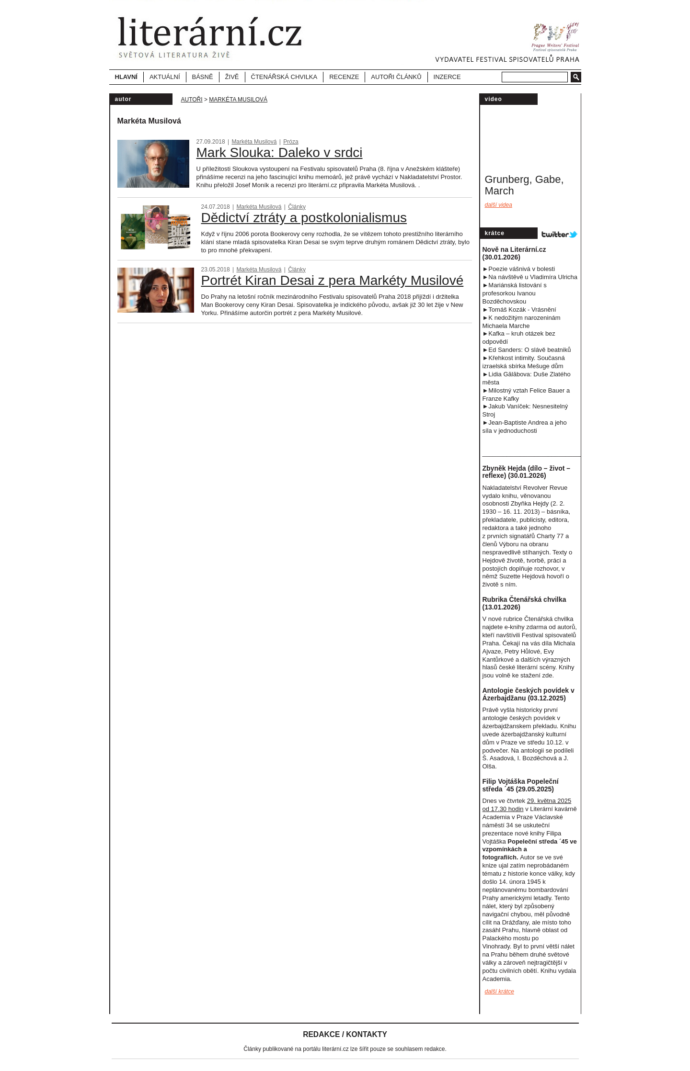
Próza (290, 141)
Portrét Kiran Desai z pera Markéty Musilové (332, 280)
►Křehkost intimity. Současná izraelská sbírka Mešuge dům (524, 362)
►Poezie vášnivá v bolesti (519, 268)
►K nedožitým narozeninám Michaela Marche (522, 321)
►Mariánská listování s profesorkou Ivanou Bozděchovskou (515, 293)
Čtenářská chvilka (284, 76)
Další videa (498, 205)
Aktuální (165, 76)
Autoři (192, 99)
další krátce (499, 991)
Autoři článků (396, 76)
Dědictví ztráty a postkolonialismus (304, 217)
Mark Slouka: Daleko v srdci (279, 152)
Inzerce (447, 76)
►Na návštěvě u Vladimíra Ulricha (530, 277)
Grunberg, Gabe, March (524, 185)
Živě (232, 76)
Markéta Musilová (238, 99)
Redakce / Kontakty (345, 1034)
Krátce (495, 233)
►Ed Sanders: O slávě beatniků (527, 349)
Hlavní (126, 76)
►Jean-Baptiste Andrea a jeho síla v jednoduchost (525, 426)
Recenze (344, 76)
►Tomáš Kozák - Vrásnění (519, 309)
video (493, 99)
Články (297, 206)
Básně (202, 76)
